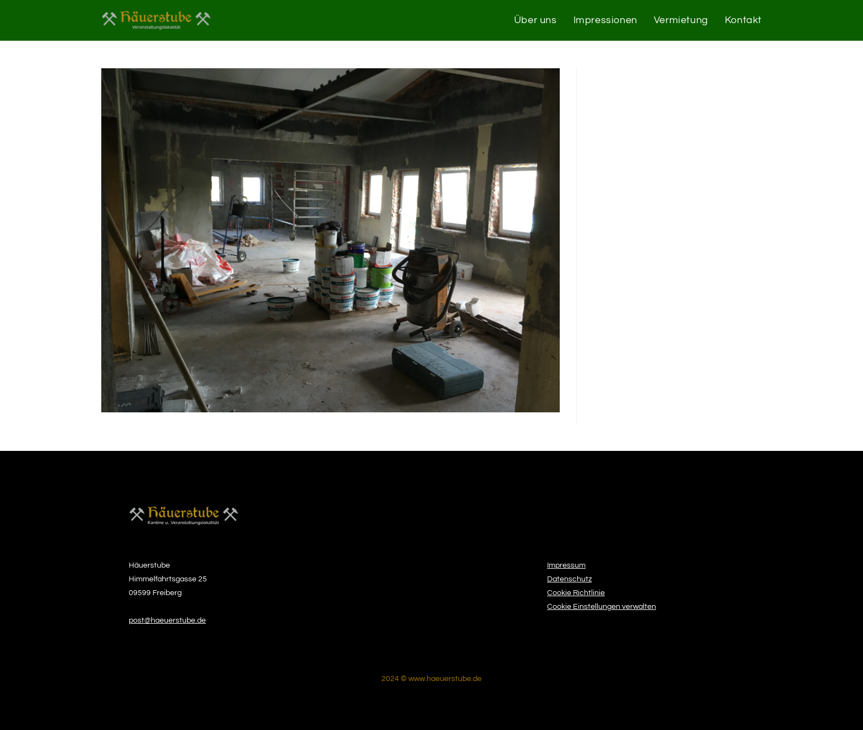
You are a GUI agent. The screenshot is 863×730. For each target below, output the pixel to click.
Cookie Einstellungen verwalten (601, 607)
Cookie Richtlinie (576, 593)
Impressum (566, 565)
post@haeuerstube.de (167, 620)
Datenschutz (569, 579)
